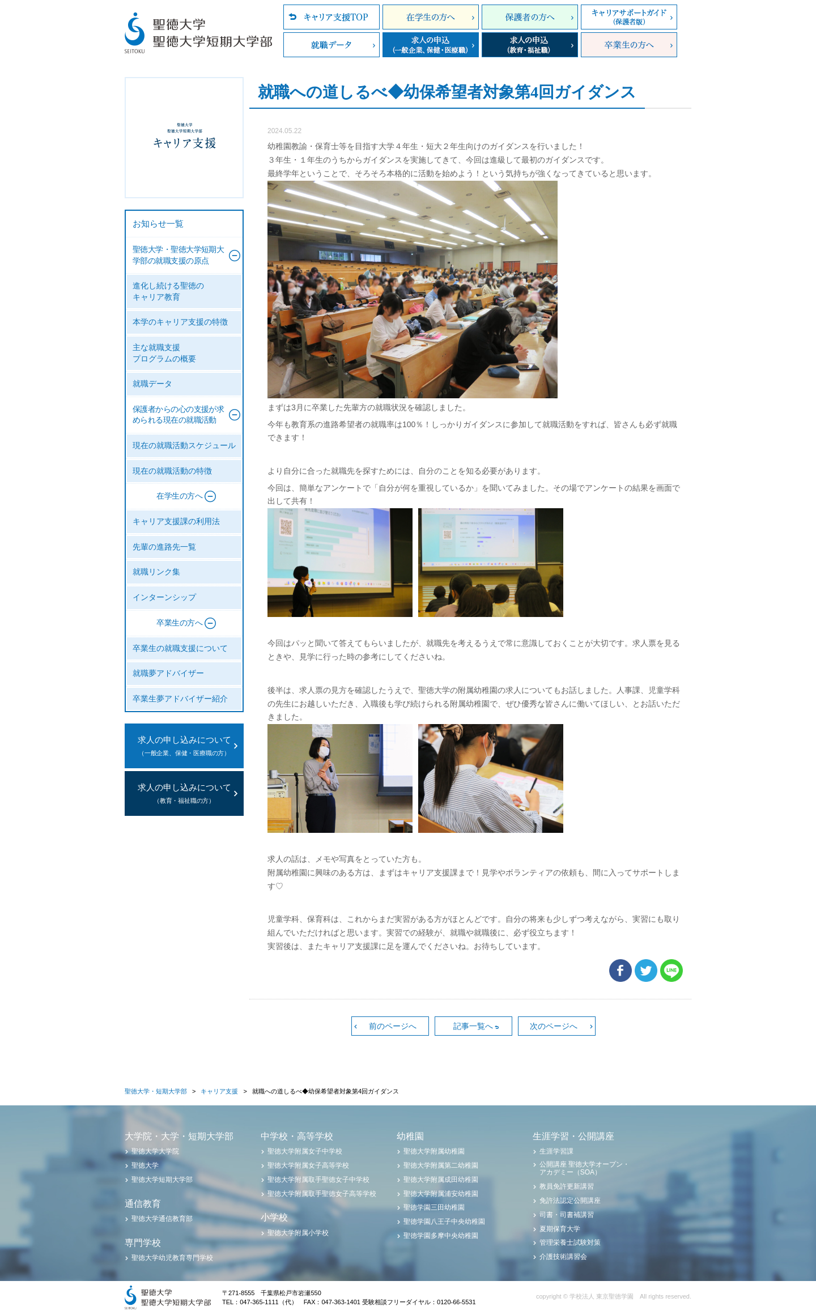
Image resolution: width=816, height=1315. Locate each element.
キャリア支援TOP (331, 17)
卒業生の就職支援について (180, 648)
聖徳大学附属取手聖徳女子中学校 (318, 1180)
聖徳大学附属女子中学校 (304, 1151)
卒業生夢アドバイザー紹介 (180, 699)
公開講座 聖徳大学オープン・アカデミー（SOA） (584, 1168)
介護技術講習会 (563, 1257)
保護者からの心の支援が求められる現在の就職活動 (178, 415)
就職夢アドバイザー (168, 673)
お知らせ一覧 (158, 223)
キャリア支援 (219, 1091)
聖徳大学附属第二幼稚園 (440, 1165)
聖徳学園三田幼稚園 (434, 1207)
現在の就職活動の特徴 (172, 471)
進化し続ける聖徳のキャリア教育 (168, 291)
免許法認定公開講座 (570, 1201)
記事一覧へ (473, 1026)
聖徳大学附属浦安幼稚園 (440, 1194)
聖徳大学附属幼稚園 (434, 1151)
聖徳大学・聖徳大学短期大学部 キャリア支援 (184, 137)
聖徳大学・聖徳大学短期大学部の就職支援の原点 (178, 255)
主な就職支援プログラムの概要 (164, 353)
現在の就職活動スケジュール (184, 445)
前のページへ (392, 1026)
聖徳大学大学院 (155, 1151)
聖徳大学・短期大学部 (156, 1091)
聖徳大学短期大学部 (162, 1180)
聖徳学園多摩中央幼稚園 (440, 1236)
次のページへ (553, 1026)
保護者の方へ (530, 17)
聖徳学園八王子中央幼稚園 (444, 1221)
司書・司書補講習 (566, 1215)
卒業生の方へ (629, 44)
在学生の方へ (430, 17)
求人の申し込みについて (184, 747)
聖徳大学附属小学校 (298, 1233)
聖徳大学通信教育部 (162, 1219)
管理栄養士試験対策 (570, 1242)
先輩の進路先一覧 (164, 547)
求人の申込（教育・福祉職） (530, 44)
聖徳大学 (145, 1165)
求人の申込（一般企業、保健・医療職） (430, 44)
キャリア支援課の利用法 (176, 521)
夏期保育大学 (559, 1229)
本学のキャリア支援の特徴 (180, 322)
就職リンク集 (156, 572)
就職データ (331, 44)
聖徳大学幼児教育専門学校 (172, 1258)
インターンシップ (164, 597)
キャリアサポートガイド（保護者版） (629, 17)
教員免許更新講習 (566, 1186)
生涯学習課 (556, 1151)
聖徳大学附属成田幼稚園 (440, 1180)
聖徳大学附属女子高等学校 (308, 1165)
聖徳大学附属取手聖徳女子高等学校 (321, 1194)
